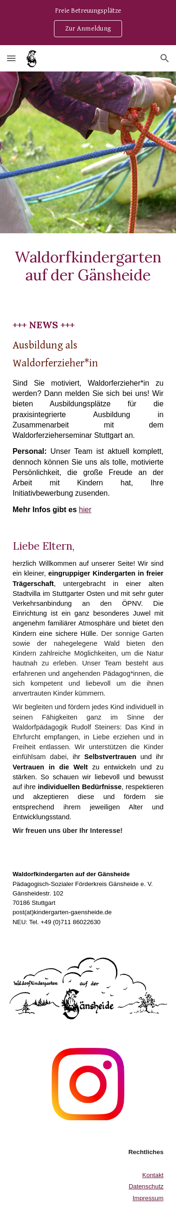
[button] (11, 58)
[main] (88, 266)
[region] (88, 22)
